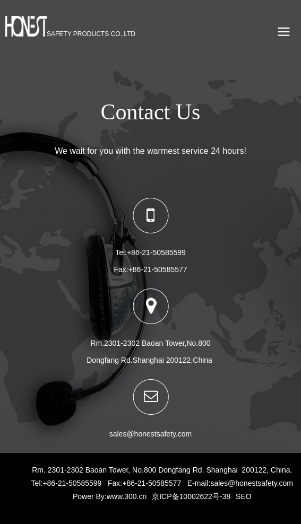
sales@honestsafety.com (251, 483)
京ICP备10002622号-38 (191, 496)
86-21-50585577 (160, 269)
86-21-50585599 (158, 252)
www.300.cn (127, 496)
